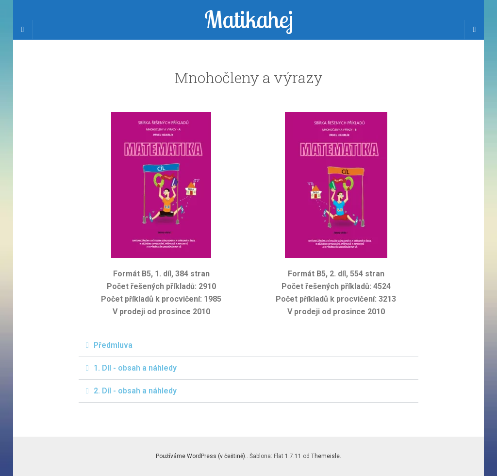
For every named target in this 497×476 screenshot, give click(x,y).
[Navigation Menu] (474, 29)
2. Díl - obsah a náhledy (135, 390)
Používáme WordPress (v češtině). (201, 456)
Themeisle (325, 456)
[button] (248, 345)
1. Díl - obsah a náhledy (135, 368)
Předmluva (113, 345)
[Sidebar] (23, 29)
